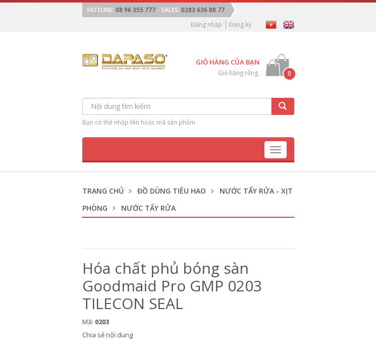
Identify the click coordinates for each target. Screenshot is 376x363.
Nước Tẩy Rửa (148, 208)
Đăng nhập (206, 24)
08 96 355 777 (135, 10)
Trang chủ (103, 191)
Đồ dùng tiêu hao (171, 191)
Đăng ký (240, 24)
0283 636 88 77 (203, 10)
